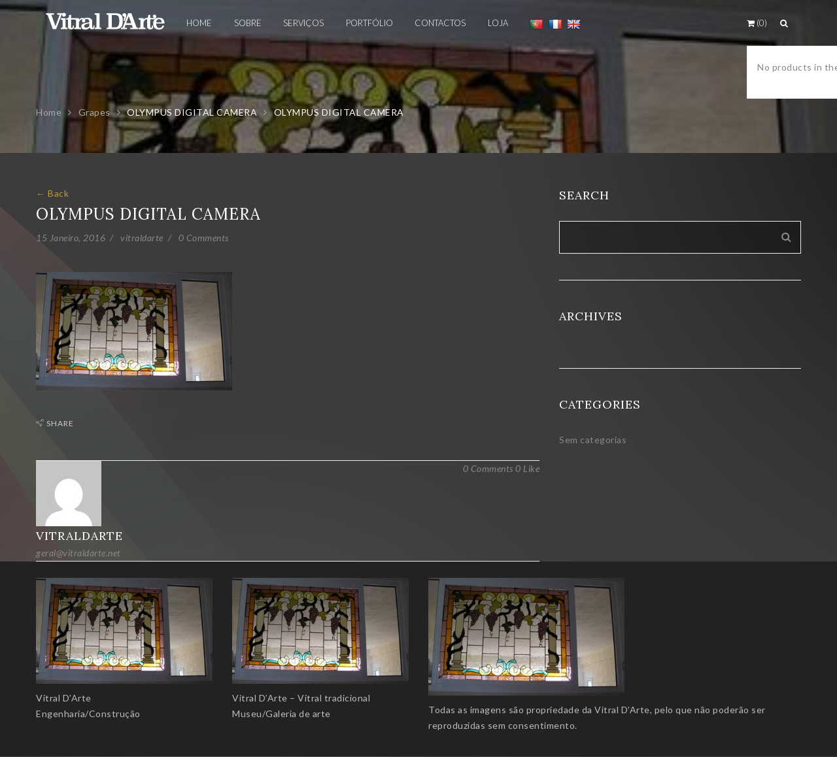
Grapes (94, 112)
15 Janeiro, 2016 (70, 237)
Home (48, 112)
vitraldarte (141, 237)
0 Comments (204, 237)
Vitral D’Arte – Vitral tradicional (301, 697)
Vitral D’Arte (64, 697)
